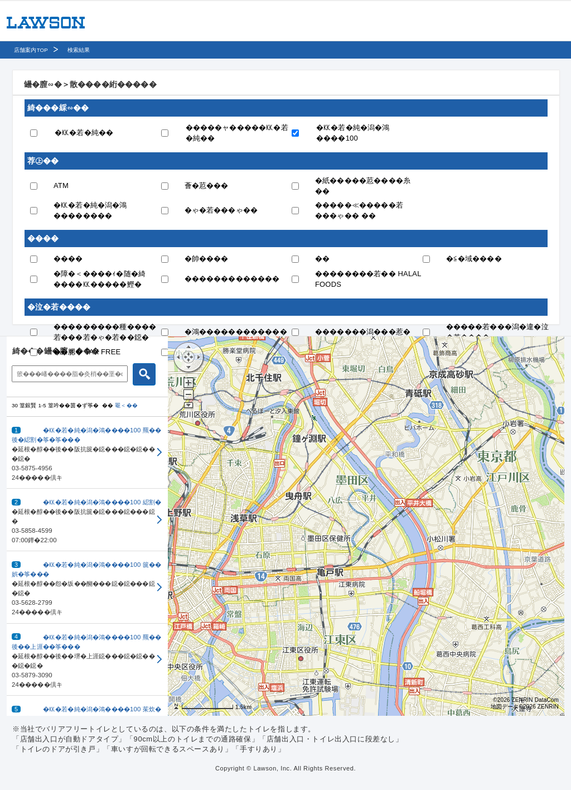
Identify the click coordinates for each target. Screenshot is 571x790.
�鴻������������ (236, 331)
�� (322, 258)
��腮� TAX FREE (87, 352)
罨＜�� (126, 405)
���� (68, 258)
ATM (61, 185)
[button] (87, 453)
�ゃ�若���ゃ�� (221, 210)
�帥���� (207, 258)
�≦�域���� (474, 258)
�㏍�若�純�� (84, 132)
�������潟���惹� (362, 331)
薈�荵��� (207, 185)
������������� (232, 278)
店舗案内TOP (31, 50)
